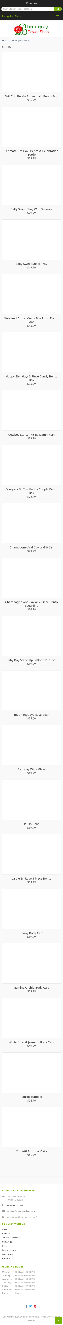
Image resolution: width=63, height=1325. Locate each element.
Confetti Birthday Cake (31, 1151)
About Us (6, 1233)
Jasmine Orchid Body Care (31, 987)
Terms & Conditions (10, 1238)
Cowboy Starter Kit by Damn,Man (31, 434)
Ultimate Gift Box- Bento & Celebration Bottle (31, 152)
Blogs (4, 1246)
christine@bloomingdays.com (21, 1211)
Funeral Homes (9, 1250)
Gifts (27, 40)
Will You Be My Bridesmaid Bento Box (31, 96)
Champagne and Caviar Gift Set (31, 547)
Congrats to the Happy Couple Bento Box (31, 491)
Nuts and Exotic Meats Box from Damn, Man (31, 320)
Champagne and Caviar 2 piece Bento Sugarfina (31, 604)
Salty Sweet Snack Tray (31, 264)
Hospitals (6, 1258)
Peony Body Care (31, 933)
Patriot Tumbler (32, 1097)
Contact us (7, 1242)
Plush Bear (31, 824)
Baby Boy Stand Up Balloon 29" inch (31, 660)
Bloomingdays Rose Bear (31, 715)
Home (5, 40)
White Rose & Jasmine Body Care (31, 1042)
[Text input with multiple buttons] (31, 9)
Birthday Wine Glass (31, 769)
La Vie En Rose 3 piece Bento (31, 878)
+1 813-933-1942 (15, 1205)
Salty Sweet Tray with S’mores (31, 209)
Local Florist (7, 1254)
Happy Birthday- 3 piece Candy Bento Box (31, 378)
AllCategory (17, 40)
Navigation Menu (11, 16)
